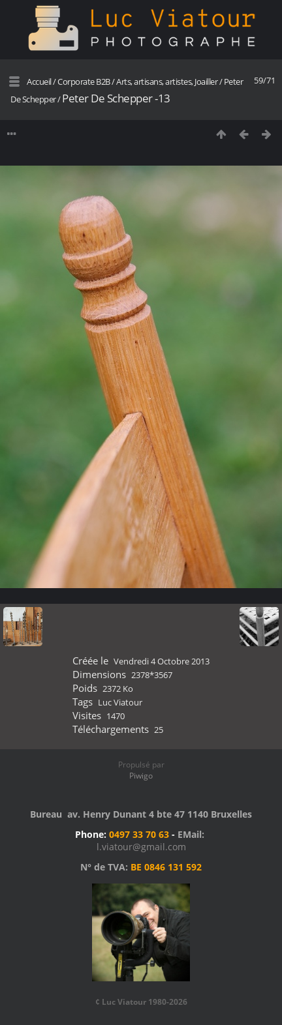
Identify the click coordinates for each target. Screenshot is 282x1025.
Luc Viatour (120, 702)
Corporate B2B (83, 81)
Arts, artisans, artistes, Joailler (166, 81)
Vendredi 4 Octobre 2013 (162, 661)
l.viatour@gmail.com (141, 846)
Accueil (39, 81)
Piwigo (141, 775)
